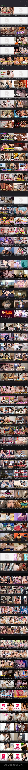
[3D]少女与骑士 (7, 308)
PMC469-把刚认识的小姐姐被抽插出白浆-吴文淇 (7, 88)
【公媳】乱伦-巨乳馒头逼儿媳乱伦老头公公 (20, 395)
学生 (2, 321)
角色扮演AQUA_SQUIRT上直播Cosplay (21, 668)
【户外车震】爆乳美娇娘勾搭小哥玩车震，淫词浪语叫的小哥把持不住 (10, 55)
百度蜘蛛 (8, 765)
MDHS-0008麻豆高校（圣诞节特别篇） (21, 78)
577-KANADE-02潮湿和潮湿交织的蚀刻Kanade (21, 721)
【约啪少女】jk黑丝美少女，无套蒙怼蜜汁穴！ (21, 488)
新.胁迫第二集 (7, 318)
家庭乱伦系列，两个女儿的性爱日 (21, 235)
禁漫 (2, 258)
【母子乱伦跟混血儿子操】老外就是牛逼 (7, 215)
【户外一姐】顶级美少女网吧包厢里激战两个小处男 (7, 45)
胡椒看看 (12, 764)
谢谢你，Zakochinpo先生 (21, 288)
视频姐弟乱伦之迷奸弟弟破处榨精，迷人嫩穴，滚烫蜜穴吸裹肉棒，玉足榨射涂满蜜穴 (12, 445)
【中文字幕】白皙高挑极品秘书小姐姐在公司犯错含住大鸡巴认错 (9, 255)
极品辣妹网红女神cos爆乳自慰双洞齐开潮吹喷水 (21, 678)
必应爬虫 (22, 765)
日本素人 (3, 701)
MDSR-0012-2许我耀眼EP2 (20, 108)
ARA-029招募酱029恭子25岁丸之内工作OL (20, 711)
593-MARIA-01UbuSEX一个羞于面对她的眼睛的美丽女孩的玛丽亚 (9, 741)
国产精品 (3, 5)
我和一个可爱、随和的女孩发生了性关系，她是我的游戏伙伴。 (9, 268)
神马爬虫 (14, 765)
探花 (2, 448)
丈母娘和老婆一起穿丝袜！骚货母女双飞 (21, 445)
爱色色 (22, 764)
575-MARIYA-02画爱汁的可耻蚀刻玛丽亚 (21, 731)
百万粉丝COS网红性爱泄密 (7, 668)
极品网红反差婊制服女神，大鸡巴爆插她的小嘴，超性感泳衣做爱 (9, 688)
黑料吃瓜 (3, 131)
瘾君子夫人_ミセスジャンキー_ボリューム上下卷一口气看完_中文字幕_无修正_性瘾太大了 (13, 288)
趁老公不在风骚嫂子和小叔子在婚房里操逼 (20, 425)
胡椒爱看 (9, 764)
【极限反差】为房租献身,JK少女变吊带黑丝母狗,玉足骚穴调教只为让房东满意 (11, 25)
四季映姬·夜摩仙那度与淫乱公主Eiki (20, 308)
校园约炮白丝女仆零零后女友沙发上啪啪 (7, 488)
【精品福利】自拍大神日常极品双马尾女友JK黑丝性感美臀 (8, 498)
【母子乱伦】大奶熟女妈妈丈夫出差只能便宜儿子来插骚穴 (8, 205)
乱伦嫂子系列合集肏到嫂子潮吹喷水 (7, 435)
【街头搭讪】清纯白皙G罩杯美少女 (20, 45)
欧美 (2, 195)
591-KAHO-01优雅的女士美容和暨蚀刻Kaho (21, 741)
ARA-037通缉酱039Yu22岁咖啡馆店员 (21, 751)
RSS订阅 (5, 765)
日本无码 (3, 511)
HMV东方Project (21, 318)
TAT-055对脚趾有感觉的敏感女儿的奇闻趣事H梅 (7, 751)
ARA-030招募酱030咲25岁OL (7, 711)
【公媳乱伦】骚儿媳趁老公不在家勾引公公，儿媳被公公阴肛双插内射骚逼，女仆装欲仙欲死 (13, 405)
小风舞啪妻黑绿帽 (7, 278)
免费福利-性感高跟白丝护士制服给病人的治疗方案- (7, 678)
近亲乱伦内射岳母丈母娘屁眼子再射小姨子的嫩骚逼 (7, 425)
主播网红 (3, 638)
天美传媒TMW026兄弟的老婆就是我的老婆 (7, 118)
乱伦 (2, 385)
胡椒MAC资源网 (16, 764)
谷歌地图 (11, 765)
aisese (20, 764)
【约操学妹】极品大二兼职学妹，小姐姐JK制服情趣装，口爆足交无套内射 (10, 458)
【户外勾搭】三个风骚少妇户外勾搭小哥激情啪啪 (7, 648)
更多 (26, 5)
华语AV (2, 68)
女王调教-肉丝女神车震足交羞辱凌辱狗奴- (7, 65)
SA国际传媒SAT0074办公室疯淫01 (7, 98)
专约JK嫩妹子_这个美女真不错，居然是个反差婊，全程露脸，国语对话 (10, 478)
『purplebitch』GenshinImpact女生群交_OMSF (7, 245)
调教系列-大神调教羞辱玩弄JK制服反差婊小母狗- (21, 508)
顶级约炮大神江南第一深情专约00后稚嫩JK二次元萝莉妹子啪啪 (9, 508)
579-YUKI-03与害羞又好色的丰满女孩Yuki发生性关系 (8, 721)
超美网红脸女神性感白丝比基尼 (7, 658)
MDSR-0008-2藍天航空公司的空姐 (20, 118)
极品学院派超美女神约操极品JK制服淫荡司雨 (21, 458)
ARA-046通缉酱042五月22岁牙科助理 (21, 761)
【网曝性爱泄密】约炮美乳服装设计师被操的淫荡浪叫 (8, 35)
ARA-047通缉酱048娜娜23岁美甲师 (7, 761)
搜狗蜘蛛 (17, 765)
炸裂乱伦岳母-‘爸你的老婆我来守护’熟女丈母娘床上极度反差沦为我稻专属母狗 (11, 415)
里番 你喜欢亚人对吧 (7, 298)
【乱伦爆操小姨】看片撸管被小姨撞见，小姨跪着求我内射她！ (9, 395)
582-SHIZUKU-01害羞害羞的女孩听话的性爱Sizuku (7, 731)
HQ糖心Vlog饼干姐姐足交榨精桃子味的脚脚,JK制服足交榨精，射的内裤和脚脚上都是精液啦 (13, 108)
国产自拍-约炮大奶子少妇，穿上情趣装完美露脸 (7, 15)
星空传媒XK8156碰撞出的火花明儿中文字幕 (7, 78)
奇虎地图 (20, 765)
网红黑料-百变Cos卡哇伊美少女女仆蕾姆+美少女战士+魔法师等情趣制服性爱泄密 (11, 698)
